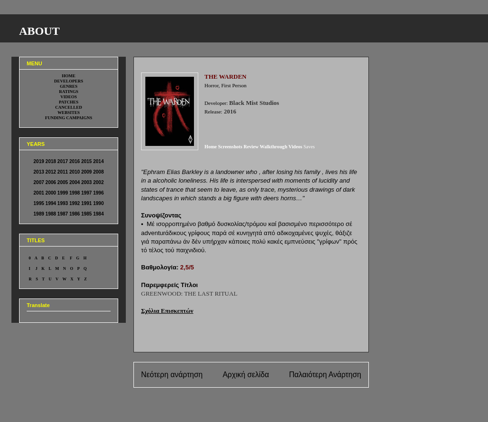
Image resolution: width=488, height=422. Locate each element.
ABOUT (39, 31)
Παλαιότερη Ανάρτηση (325, 375)
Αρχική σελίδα (246, 375)
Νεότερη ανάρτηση (172, 375)
